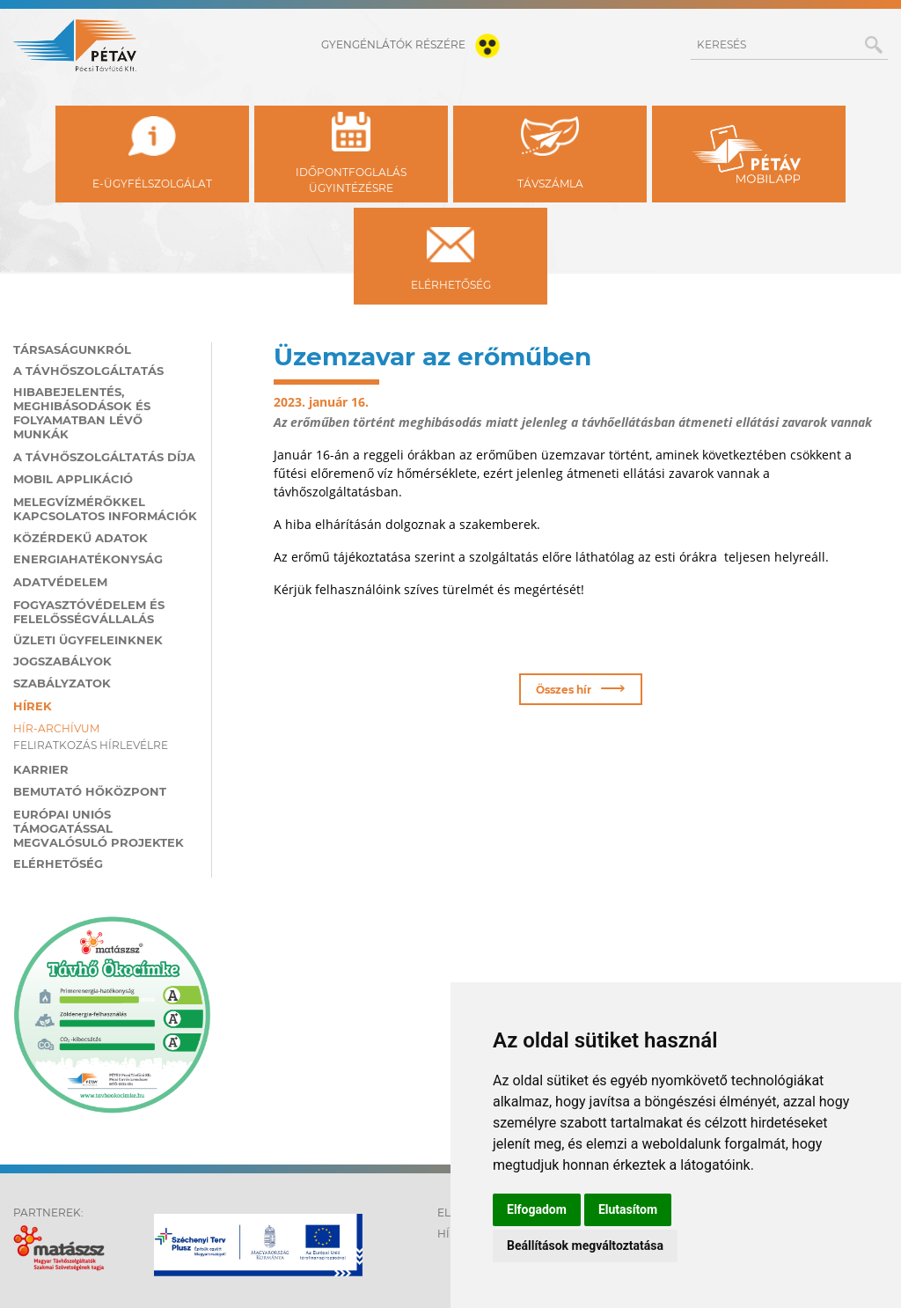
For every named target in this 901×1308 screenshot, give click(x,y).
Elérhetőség (58, 863)
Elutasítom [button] (627, 1209)
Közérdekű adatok (80, 538)
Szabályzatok (62, 683)
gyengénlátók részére (414, 44)
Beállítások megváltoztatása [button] (585, 1245)
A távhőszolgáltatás (88, 371)
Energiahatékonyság (88, 559)
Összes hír (580, 687)
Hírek (32, 706)
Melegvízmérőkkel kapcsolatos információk (105, 509)
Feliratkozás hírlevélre (90, 745)
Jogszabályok (62, 661)
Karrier (41, 769)
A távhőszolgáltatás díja (104, 457)
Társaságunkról (72, 349)
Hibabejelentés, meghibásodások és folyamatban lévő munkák (81, 413)
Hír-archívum (56, 728)
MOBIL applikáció (73, 479)
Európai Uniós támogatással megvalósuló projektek (98, 828)
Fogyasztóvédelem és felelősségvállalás (89, 612)
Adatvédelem (60, 582)
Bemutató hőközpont (89, 791)
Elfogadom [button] (537, 1209)
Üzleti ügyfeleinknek (88, 640)
